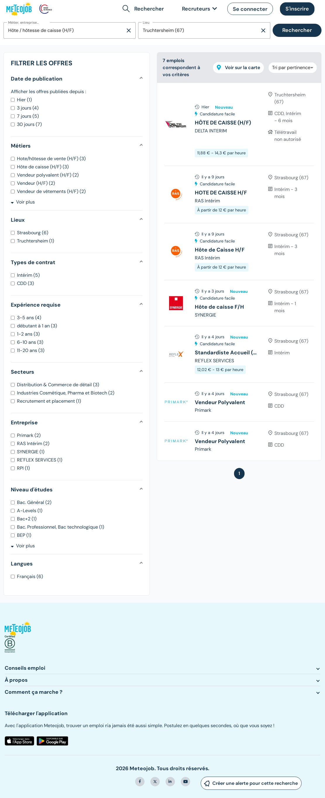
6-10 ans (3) (30, 342)
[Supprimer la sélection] (129, 30)
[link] (198, 9)
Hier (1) (24, 100)
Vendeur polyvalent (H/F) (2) (48, 175)
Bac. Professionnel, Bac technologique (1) (60, 527)
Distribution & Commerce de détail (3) (58, 385)
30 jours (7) (29, 124)
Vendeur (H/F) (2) (36, 183)
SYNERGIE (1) (30, 452)
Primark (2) (29, 435)
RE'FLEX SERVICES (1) (39, 460)
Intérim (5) (28, 275)
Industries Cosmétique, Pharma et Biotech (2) (65, 393)
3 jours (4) (28, 108)
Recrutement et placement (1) (49, 401)
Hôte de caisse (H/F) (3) (43, 167)
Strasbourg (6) (32, 233)
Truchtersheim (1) (35, 241)
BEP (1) (24, 535)
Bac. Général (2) (34, 502)
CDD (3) (25, 283)
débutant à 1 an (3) (37, 326)
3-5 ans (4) (29, 318)
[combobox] (64, 30)
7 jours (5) (28, 116)
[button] (144, 9)
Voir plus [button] (23, 202)
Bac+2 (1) (27, 519)
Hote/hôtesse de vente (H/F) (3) (51, 159)
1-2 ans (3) (28, 334)
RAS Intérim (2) (33, 443)
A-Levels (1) (29, 510)
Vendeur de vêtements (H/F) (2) (51, 191)
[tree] (239, 272)
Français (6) (30, 576)
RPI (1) (23, 468)
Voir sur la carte (238, 67)
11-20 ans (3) (30, 350)
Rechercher (297, 30)
